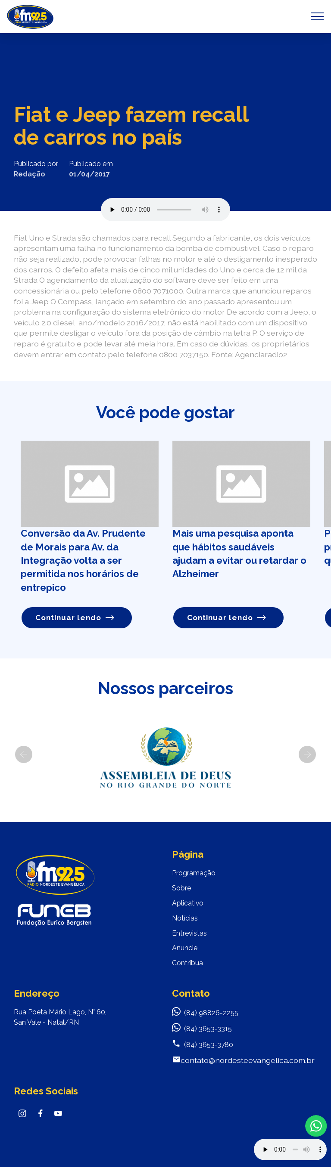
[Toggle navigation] (317, 16)
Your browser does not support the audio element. (290, 1149)
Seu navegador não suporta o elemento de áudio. (165, 209)
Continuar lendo (75, 617)
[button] (23, 754)
